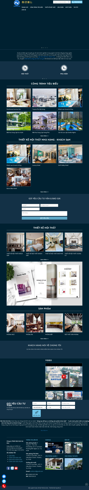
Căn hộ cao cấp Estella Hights (67, 132)
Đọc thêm (43, 430)
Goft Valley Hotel (63, 165)
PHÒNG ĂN (29, 334)
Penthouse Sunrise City (14, 109)
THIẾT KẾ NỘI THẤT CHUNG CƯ (73, 254)
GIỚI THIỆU (68, 7)
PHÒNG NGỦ (11, 334)
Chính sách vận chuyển (16, 461)
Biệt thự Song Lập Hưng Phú (40, 132)
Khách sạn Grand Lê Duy (65, 109)
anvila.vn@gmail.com (36, 471)
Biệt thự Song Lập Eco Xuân (15, 132)
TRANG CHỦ (25, 7)
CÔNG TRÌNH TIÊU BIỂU (36, 7)
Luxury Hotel (36, 165)
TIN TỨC (76, 7)
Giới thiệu (12, 456)
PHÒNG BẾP (49, 334)
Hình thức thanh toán (15, 459)
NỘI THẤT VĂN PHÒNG (71, 334)
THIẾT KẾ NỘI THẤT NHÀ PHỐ (54, 254)
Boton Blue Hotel (12, 188)
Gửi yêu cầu (44, 218)
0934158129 (77, 2)
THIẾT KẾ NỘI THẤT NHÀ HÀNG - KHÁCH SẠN (44, 140)
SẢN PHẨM (60, 7)
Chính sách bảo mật (15, 457)
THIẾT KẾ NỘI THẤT (50, 7)
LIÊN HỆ (24, 10)
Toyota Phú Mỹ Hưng (38, 109)
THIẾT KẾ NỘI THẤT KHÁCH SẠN (15, 254)
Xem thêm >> (45, 136)
